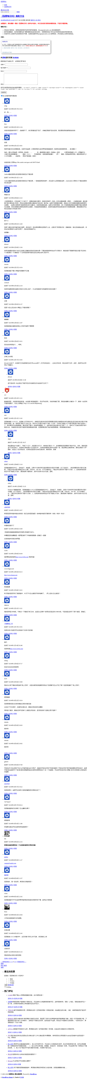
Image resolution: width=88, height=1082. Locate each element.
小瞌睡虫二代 (8, 626)
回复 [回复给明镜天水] (15, 214)
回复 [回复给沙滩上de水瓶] (15, 370)
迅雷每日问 (7, 6)
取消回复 (16, 57)
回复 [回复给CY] (15, 409)
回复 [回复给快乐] (15, 350)
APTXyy (10, 1031)
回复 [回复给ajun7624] (15, 796)
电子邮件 (4, 68)
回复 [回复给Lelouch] (15, 294)
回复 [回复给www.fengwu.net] (15, 580)
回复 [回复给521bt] (15, 562)
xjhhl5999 (7, 509)
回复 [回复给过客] (15, 313)
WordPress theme (7, 1079)
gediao (6, 859)
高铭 (4, 57)
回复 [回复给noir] (15, 433)
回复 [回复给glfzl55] (15, 777)
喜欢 (11, 981)
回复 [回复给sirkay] (15, 477)
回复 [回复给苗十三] (15, 238)
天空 (9, 1038)
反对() (11, 118)
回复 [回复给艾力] (15, 691)
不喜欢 (12, 985)
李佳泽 (10, 1057)
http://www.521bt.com (22, 559)
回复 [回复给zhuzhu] (15, 734)
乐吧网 (10, 1004)
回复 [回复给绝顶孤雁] (15, 599)
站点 (2, 71)
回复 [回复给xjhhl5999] (15, 519)
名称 (3, 64)
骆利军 (6, 877)
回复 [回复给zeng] (15, 118)
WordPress (33, 1076)
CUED (22, 1079)
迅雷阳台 (3, 1)
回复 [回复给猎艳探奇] (15, 832)
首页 (5, 5)
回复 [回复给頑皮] (15, 168)
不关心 (12, 983)
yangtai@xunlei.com (10, 865)
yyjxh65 (10, 997)
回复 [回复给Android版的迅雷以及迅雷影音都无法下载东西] (15, 188)
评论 (38, 20)
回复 (21, 1001)
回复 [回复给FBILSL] (15, 617)
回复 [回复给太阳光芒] (15, 961)
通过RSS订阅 (5, 10)
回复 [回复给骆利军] (15, 887)
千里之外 (10, 1012)
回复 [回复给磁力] (15, 654)
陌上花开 (10, 1046)
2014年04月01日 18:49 (7, 20)
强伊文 (32, 20)
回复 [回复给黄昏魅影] (15, 716)
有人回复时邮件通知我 (9, 98)
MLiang (10, 1063)
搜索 (18, 12)
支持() (6, 118)
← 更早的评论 (5, 964)
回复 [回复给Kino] (15, 924)
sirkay (6, 463)
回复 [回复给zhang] (15, 672)
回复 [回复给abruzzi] (15, 258)
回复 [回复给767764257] (15, 814)
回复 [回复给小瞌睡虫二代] (15, 636)
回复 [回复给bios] (15, 136)
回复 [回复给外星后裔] (15, 942)
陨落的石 (10, 1021)
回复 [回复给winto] (15, 905)
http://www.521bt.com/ (16, 651)
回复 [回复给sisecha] (15, 276)
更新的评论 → (21, 964)
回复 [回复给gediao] (15, 869)
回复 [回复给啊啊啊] (15, 332)
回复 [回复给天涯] (18, 455)
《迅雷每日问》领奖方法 (12, 16)
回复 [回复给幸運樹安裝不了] (15, 544)
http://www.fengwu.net (10, 577)
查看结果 (11, 987)
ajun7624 (7, 786)
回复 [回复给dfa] (15, 851)
